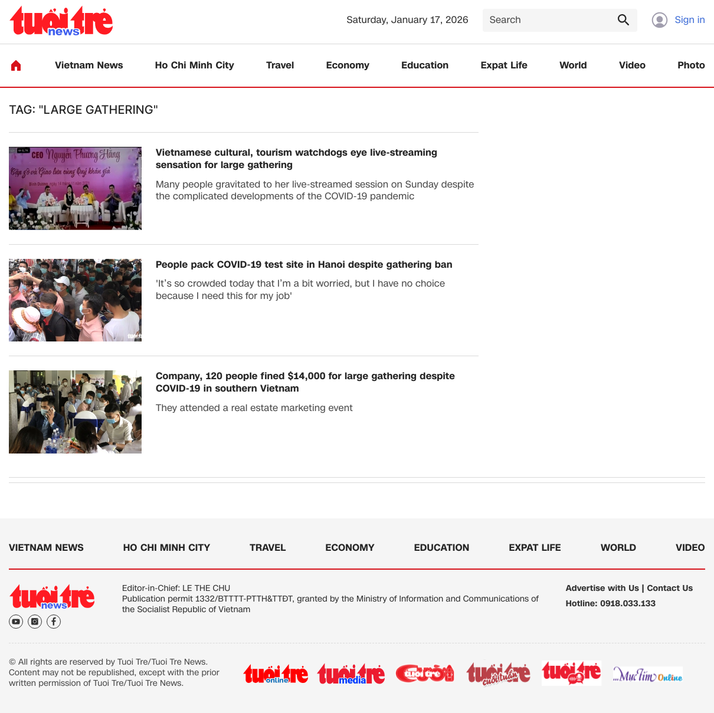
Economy (347, 66)
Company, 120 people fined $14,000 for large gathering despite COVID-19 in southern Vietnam (305, 382)
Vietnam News (89, 66)
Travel (280, 66)
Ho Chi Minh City (194, 66)
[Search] (560, 20)
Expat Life (504, 66)
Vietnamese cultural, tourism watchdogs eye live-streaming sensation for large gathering (296, 159)
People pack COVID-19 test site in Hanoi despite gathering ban (304, 265)
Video (632, 66)
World (573, 66)
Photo (691, 66)
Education (424, 66)
